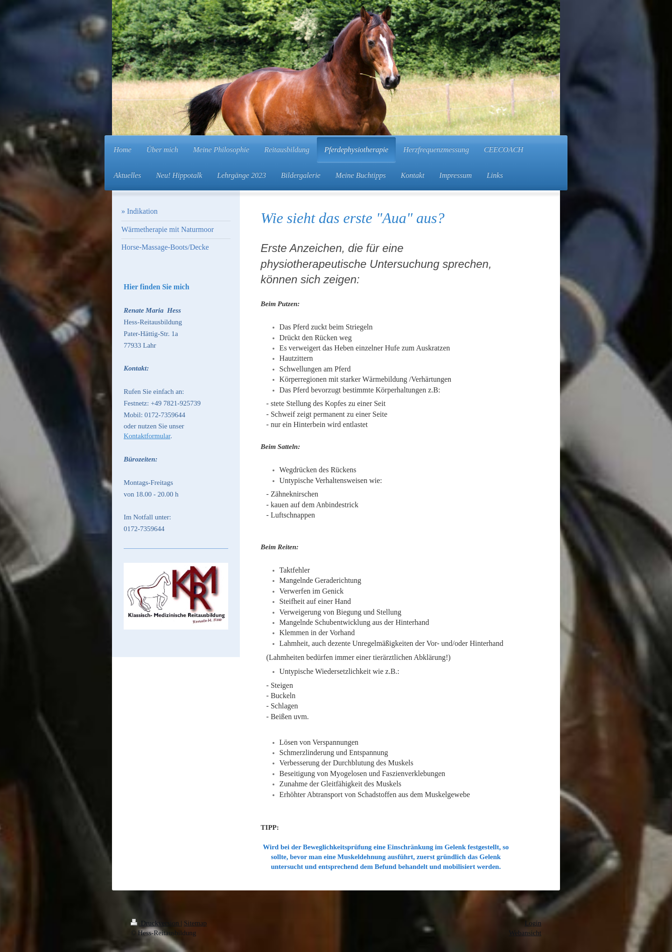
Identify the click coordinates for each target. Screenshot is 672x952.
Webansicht (525, 933)
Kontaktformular (147, 436)
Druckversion (156, 923)
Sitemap (195, 923)
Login (533, 923)
